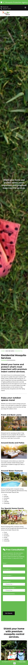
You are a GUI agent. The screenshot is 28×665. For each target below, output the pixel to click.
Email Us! (5, 7)
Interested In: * (7, 581)
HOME (2, 351)
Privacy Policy (22, 661)
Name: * (5, 563)
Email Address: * (7, 569)
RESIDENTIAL (19, 351)
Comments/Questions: (9, 593)
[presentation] (14, 607)
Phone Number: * (7, 575)
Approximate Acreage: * (9, 587)
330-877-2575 (7, 9)
